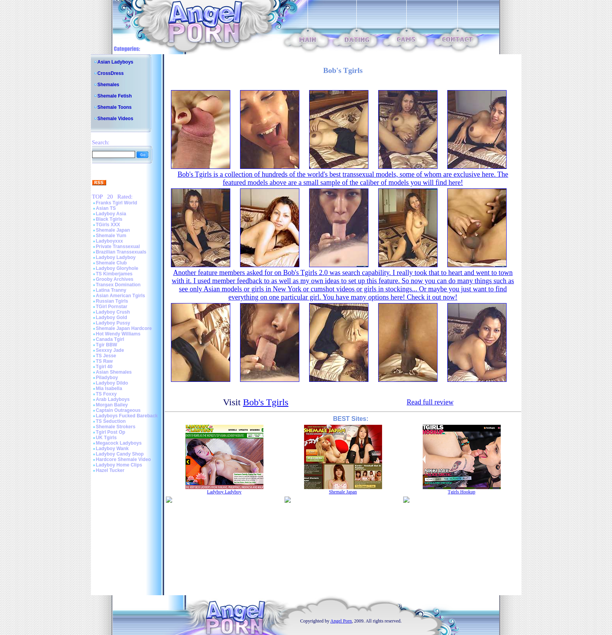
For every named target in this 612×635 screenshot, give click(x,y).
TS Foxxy (106, 394)
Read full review (430, 402)
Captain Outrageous (118, 410)
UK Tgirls (106, 437)
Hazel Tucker (110, 470)
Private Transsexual (118, 246)
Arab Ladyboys (113, 399)
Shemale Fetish (115, 96)
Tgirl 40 (104, 366)
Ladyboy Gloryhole (117, 268)
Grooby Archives (114, 279)
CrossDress (111, 73)
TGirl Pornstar (112, 306)
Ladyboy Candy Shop (120, 454)
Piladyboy (107, 377)
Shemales (108, 84)
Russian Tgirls (112, 301)
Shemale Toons (115, 107)
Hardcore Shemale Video (123, 459)
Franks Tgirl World (116, 203)
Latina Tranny (111, 290)
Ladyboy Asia (111, 213)
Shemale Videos (115, 118)
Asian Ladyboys (115, 62)
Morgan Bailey (112, 405)
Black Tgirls (109, 219)
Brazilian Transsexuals (121, 252)
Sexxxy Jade (110, 350)
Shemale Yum (111, 235)
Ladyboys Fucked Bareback (127, 416)
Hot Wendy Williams (118, 334)
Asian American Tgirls (120, 295)
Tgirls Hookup (461, 492)
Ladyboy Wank (112, 448)
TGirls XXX (108, 224)
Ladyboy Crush (113, 312)
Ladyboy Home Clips (119, 465)
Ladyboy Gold (111, 317)
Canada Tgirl (110, 339)
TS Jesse (106, 355)
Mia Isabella (109, 388)
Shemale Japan (113, 230)
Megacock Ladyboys (119, 443)
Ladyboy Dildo (112, 383)
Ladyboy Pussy (113, 323)
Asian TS (106, 208)
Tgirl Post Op (110, 432)
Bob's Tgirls (265, 402)
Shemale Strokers (115, 426)
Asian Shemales (114, 372)
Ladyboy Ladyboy (116, 257)
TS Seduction (111, 421)
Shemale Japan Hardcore (124, 328)
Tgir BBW (106, 345)
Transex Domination (118, 284)
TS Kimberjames (114, 274)
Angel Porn (341, 621)
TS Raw (104, 361)
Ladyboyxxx (109, 241)
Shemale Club (111, 263)
